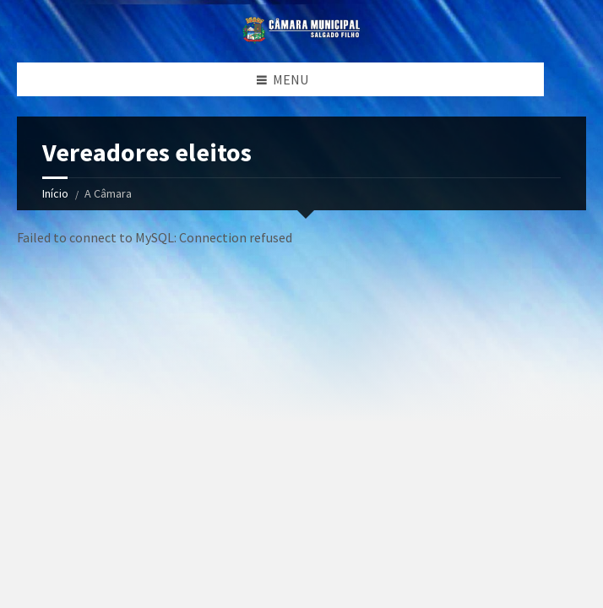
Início (55, 193)
